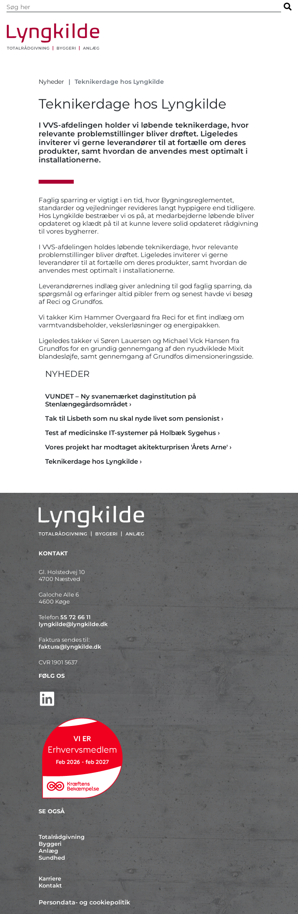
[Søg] (287, 7)
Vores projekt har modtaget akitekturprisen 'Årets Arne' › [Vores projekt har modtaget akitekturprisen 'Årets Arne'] (138, 447)
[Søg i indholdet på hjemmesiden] (144, 7)
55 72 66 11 (75, 617)
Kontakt (50, 885)
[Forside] (136, 37)
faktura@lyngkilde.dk (70, 646)
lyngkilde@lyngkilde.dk (73, 623)
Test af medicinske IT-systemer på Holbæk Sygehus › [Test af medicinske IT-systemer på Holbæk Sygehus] (132, 433)
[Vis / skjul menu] (281, 41)
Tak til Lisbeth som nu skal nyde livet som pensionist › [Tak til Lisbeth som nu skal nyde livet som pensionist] (134, 418)
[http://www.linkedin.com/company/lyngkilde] (149, 699)
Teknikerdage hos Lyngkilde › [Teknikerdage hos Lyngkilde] (93, 461)
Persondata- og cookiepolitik (84, 902)
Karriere (50, 878)
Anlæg (48, 850)
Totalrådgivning (62, 836)
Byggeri (50, 843)
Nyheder (51, 82)
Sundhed (52, 857)
